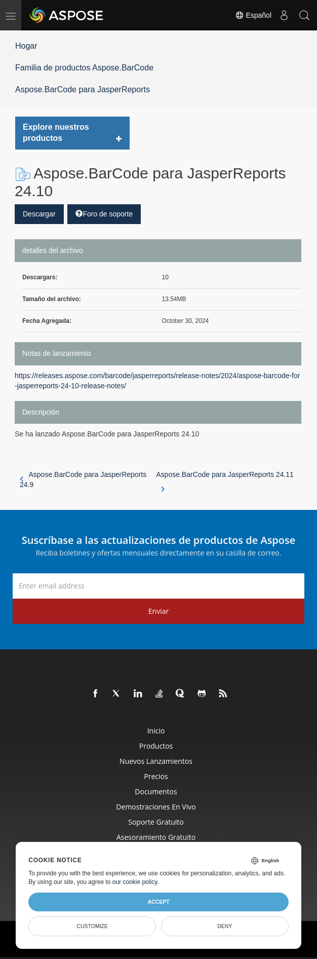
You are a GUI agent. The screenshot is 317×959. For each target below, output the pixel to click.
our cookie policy (134, 882)
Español (253, 15)
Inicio (156, 730)
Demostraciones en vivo (155, 807)
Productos (156, 746)
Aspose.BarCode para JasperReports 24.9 (83, 479)
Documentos (156, 791)
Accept (158, 902)
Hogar (26, 46)
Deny (224, 926)
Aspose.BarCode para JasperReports (82, 89)
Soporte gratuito (156, 822)
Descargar (39, 214)
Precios (156, 776)
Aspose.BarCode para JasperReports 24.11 (225, 480)
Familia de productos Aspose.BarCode (84, 67)
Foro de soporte (104, 214)
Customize (92, 926)
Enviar (158, 611)
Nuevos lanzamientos (156, 761)
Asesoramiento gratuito (155, 837)
